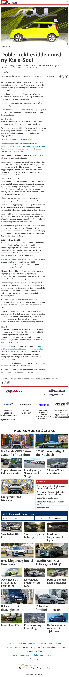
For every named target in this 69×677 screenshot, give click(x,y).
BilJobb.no (31, 643)
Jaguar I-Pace (6, 152)
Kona (28, 146)
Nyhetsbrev (52, 655)
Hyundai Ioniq (17, 146)
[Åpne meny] (67, 2)
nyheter (5, 379)
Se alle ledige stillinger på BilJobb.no (34, 430)
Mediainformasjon (38, 655)
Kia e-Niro (34, 146)
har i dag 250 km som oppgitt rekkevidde (21, 259)
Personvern (34, 659)
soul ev (55, 379)
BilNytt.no (22, 643)
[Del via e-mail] (66, 76)
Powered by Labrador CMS (34, 674)
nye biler (46, 379)
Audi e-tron (18, 152)
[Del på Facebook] (60, 76)
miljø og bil (36, 379)
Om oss (15, 655)
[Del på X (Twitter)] (63, 76)
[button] (67, 403)
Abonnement (25, 655)
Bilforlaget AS (15, 647)
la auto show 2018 (22, 379)
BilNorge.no (12, 643)
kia (12, 379)
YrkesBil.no (41, 643)
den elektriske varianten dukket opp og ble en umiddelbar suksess (22, 349)
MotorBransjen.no (54, 643)
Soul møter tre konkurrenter (20, 140)
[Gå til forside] (9, 2)
